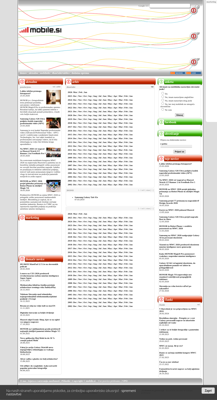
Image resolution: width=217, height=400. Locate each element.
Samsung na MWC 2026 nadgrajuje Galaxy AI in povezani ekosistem (179, 236)
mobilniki (45, 73)
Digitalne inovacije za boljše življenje (37, 312)
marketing (211, 2)
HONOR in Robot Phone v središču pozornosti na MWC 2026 (175, 227)
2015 (70, 134)
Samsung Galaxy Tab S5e (86, 197)
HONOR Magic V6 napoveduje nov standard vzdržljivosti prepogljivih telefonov (175, 276)
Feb (80, 92)
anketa (166, 82)
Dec (75, 96)
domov (23, 73)
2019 (70, 119)
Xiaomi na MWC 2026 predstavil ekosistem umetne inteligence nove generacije (179, 245)
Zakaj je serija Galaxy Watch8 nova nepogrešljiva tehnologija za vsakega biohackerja (37, 349)
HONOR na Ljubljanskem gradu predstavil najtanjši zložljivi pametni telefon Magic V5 (40, 330)
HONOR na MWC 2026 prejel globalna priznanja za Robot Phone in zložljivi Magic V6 (33, 184)
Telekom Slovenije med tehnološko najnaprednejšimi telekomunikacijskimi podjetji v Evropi (38, 296)
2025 (70, 96)
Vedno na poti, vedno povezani (173, 339)
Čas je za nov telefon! (169, 362)
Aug (95, 96)
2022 (70, 107)
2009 (70, 157)
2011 (70, 150)
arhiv (59, 87)
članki (165, 299)
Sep (89, 96)
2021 (70, 111)
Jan (85, 92)
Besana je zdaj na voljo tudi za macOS (37, 306)
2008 (70, 161)
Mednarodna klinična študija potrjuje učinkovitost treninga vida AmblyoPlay (38, 286)
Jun (104, 96)
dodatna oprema (80, 73)
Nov (80, 96)
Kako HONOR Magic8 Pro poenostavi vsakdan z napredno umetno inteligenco (177, 255)
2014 (70, 138)
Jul (99, 96)
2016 (70, 130)
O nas (23, 380)
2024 (70, 100)
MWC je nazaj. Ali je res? (171, 346)
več (54, 87)
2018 (70, 123)
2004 (70, 177)
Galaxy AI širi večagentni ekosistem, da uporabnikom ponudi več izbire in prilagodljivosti (177, 265)
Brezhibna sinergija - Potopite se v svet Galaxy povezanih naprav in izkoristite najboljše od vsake (177, 320)
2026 (70, 92)
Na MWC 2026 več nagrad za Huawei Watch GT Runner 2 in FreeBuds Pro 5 (33, 151)
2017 (70, 127)
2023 (70, 104)
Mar (75, 92)
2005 (70, 173)
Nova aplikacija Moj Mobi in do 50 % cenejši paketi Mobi (37, 339)
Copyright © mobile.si (84, 380)
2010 (70, 154)
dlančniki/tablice (61, 73)
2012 (70, 146)
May (110, 96)
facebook (167, 122)
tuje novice (168, 158)
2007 (70, 165)
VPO (124, 380)
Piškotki (65, 380)
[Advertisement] (123, 42)
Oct (85, 96)
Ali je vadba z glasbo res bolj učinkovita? (39, 359)
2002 (70, 184)
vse (152, 87)
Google (141, 6)
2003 (70, 181)
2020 (70, 115)
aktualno (33, 73)
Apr (115, 96)
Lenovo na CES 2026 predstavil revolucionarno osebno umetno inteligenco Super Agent (39, 275)
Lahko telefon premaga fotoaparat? (31, 92)
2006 (70, 169)
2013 (70, 142)
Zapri (208, 390)
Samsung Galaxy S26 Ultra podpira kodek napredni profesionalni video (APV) (32, 121)
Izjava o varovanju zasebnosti (44, 380)
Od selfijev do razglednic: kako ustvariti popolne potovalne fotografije (38, 367)
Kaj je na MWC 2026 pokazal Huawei (176, 210)
